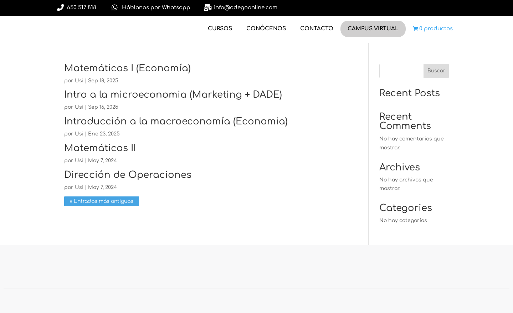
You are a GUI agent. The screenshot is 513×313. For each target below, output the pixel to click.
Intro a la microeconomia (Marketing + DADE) (173, 94)
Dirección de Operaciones (127, 175)
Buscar (436, 70)
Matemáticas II (100, 148)
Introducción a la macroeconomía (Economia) (176, 121)
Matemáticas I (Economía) (127, 68)
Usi (79, 80)
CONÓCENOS (266, 29)
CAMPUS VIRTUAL (373, 29)
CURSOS (220, 29)
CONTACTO (316, 29)
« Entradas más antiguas (101, 201)
